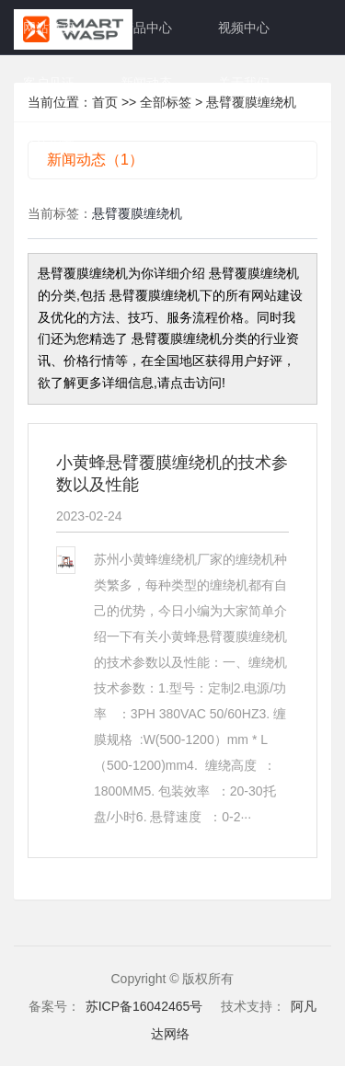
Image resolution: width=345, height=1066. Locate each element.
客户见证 (49, 82)
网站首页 (49, 27)
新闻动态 (146, 82)
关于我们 (244, 82)
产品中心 (146, 27)
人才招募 (49, 138)
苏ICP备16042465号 (144, 1006)
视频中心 (244, 27)
